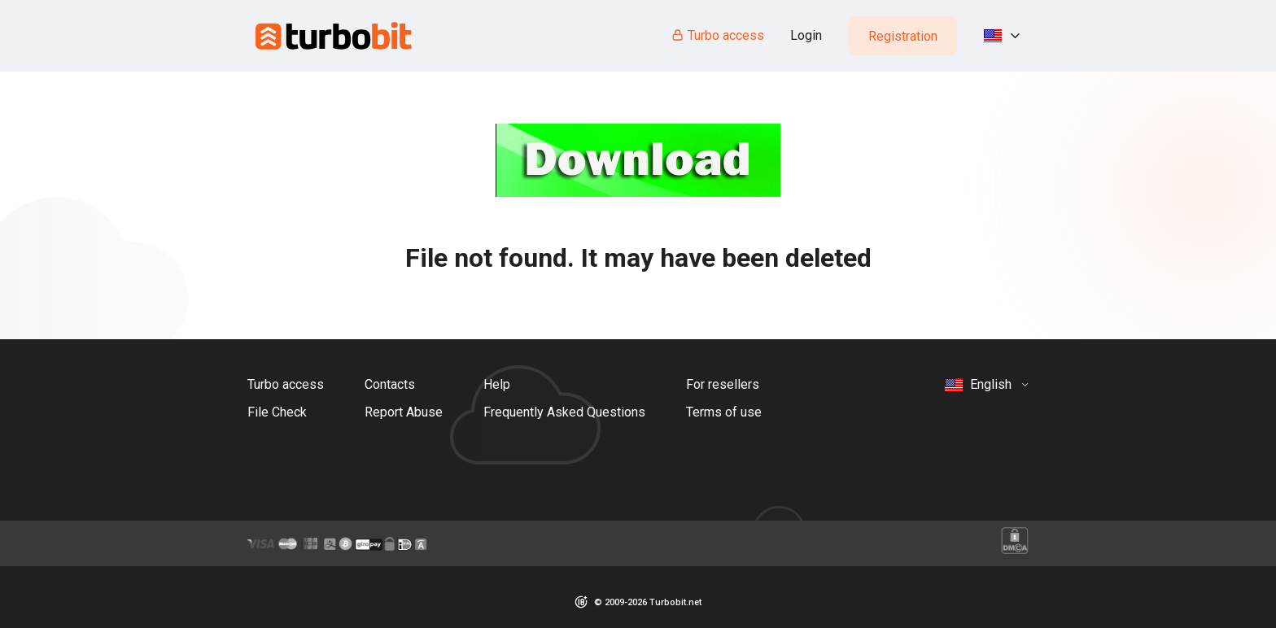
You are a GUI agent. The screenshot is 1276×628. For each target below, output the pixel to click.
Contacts (390, 384)
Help (496, 384)
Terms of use (724, 412)
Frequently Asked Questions (564, 412)
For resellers (722, 384)
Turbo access (717, 35)
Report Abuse (404, 412)
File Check (277, 412)
